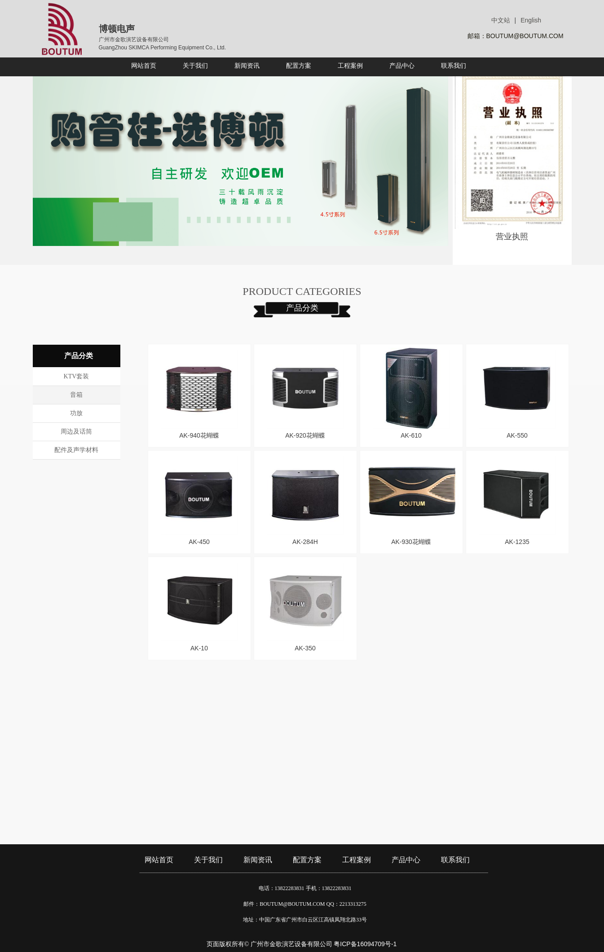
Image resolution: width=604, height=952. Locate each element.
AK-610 (411, 435)
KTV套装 (76, 376)
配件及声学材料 (76, 450)
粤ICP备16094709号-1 (365, 944)
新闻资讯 (257, 860)
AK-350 (305, 648)
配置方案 (307, 860)
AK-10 (199, 648)
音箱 (76, 394)
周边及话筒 (76, 431)
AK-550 (517, 435)
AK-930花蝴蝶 (411, 541)
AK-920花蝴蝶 (305, 435)
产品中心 (406, 860)
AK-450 (199, 541)
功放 (76, 413)
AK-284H (305, 541)
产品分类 (302, 307)
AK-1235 (517, 541)
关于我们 (208, 860)
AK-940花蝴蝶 (199, 435)
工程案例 (356, 860)
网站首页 (159, 860)
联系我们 (455, 860)
